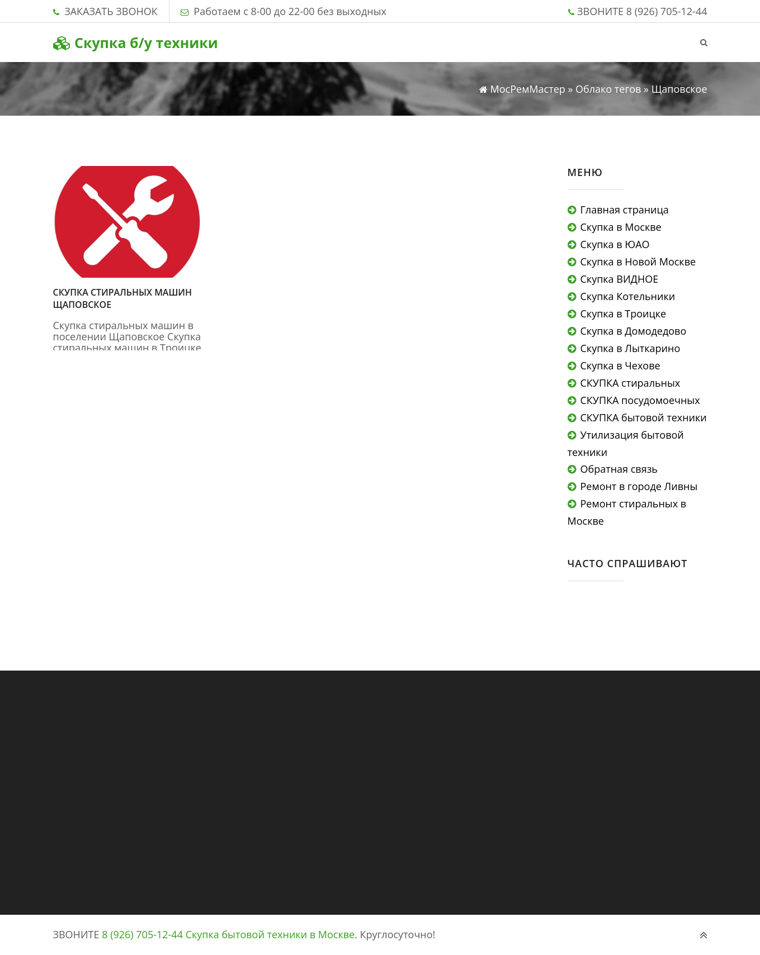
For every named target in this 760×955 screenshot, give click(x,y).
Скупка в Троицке (623, 313)
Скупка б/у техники (135, 42)
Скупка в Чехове (620, 365)
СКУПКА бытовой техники (643, 417)
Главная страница (624, 209)
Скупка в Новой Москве (638, 261)
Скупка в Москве (621, 227)
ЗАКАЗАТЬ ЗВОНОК (110, 11)
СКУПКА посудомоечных (640, 400)
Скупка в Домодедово (633, 331)
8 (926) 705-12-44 (666, 11)
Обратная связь (619, 469)
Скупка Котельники (628, 296)
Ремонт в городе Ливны (639, 486)
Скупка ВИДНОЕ (619, 279)
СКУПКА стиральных (630, 382)
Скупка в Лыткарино (630, 348)
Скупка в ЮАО (615, 244)
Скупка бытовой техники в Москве (270, 934)
